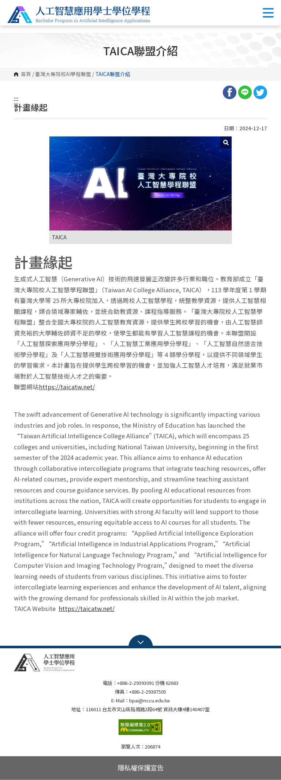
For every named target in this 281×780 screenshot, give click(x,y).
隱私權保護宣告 (140, 767)
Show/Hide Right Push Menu (268, 13)
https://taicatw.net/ (67, 386)
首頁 (26, 74)
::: (16, 98)
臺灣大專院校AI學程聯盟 (63, 74)
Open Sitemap (140, 642)
